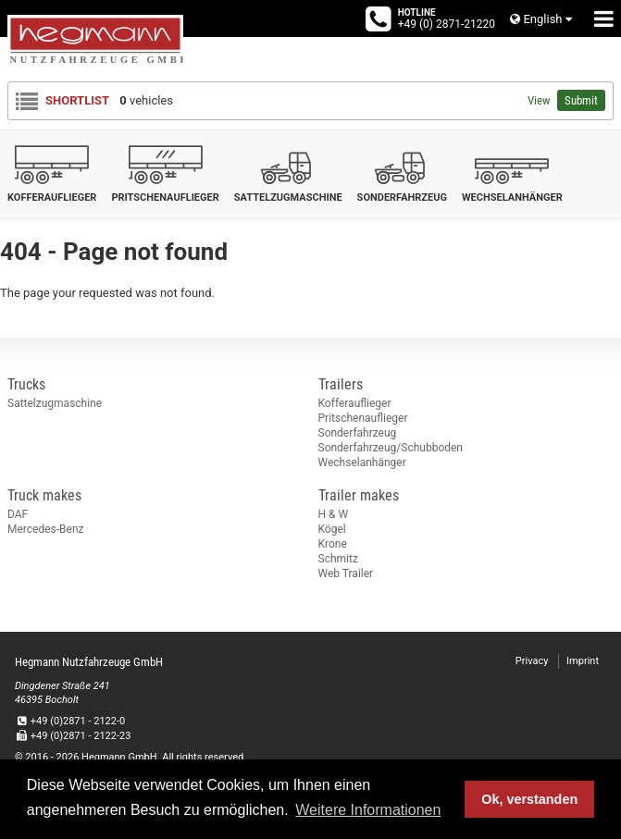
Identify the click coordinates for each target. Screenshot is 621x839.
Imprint (582, 661)
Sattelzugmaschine (54, 403)
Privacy (532, 661)
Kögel (332, 529)
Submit (581, 100)
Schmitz (338, 558)
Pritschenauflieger (363, 418)
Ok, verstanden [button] (529, 799)
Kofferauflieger (354, 403)
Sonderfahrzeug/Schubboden (391, 447)
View (539, 100)
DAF (17, 514)
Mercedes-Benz (45, 529)
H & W (333, 514)
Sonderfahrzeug (357, 432)
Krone (332, 543)
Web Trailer (346, 573)
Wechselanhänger (362, 462)
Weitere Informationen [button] (368, 810)
